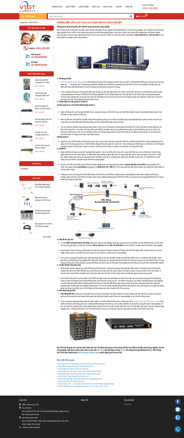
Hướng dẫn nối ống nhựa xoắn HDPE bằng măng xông (78, 374)
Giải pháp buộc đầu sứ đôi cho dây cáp (72, 369)
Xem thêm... (47, 237)
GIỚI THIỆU (70, 6)
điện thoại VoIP (153, 301)
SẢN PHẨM (84, 6)
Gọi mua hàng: (150, 7)
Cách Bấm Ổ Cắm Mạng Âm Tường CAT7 (73, 376)
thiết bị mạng (94, 352)
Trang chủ (57, 6)
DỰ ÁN (119, 6)
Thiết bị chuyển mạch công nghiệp (74, 82)
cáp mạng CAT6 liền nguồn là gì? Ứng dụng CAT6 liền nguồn (81, 364)
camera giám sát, (139, 301)
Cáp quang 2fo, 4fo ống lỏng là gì (70, 381)
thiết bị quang (83, 352)
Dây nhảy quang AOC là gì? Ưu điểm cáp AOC (75, 366)
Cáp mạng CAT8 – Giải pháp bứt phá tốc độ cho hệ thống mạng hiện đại (85, 384)
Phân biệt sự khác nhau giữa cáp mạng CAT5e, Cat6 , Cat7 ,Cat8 (82, 386)
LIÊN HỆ (128, 6)
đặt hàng (100, 350)
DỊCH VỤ (96, 6)
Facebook (24, 168)
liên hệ (123, 350)
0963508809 (41, 56)
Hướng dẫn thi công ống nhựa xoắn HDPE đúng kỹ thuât (79, 371)
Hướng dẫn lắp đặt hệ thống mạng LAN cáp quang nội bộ (79, 379)
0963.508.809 (43, 48)
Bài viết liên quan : (66, 360)
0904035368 (41, 64)
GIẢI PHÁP (107, 6)
